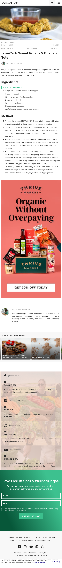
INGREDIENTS (32, 48)
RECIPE (4, 43)
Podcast (27, 538)
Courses (10, 538)
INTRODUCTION (7, 48)
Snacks (12, 43)
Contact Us (15, 540)
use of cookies (39, 563)
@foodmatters (13, 376)
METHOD (54, 48)
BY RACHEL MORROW (21, 309)
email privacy (54, 508)
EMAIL (6, 503)
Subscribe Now (31, 516)
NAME (5, 496)
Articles (36, 538)
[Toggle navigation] (58, 2)
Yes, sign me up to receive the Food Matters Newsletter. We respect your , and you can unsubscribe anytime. (31, 509)
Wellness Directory (43, 540)
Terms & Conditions (29, 553)
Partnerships (27, 540)
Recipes (19, 538)
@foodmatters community (19, 400)
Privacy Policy (43, 553)
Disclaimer (17, 553)
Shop (52, 538)
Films (44, 538)
